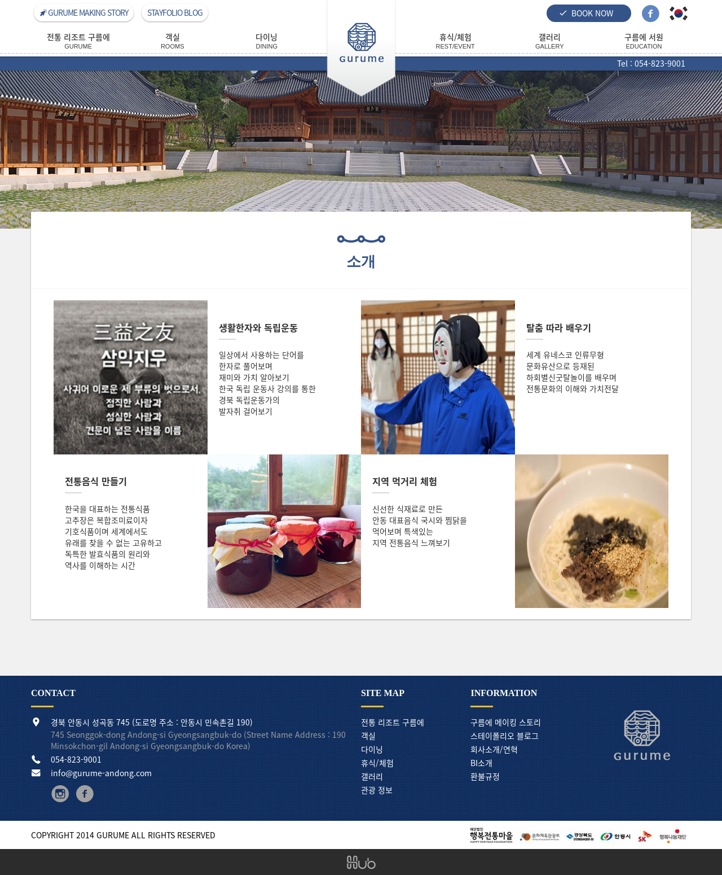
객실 (368, 735)
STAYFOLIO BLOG (174, 12)
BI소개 (481, 762)
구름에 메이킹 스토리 (505, 722)
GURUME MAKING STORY (83, 12)
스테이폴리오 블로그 (504, 735)
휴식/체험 (377, 762)
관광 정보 (377, 789)
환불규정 (485, 776)
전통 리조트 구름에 (392, 722)
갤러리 (372, 776)
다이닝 (372, 749)
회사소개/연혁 (494, 749)
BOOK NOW (586, 13)
